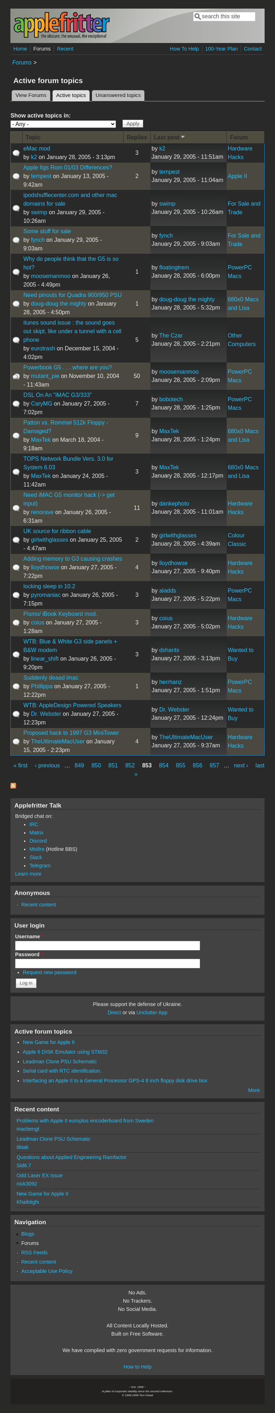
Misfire (36, 849)
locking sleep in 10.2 (49, 586)
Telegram (39, 865)
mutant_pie (45, 376)
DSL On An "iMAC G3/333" (57, 395)
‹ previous (47, 765)
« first (21, 765)
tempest (41, 176)
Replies (137, 137)
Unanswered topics (118, 95)
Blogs (27, 1234)
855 (180, 765)
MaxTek (41, 440)
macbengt (27, 1129)
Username (29, 936)
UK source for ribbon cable (57, 531)
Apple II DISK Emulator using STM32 (65, 1052)
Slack (35, 857)
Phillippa (42, 686)
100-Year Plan (221, 49)
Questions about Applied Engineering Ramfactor (71, 1157)
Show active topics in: (40, 115)
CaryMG (42, 404)
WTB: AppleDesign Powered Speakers (72, 705)
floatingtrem (174, 267)
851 (113, 765)
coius (37, 622)
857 (214, 765)
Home (20, 49)
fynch (38, 240)
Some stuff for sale (47, 231)
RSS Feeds (34, 1252)
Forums (42, 49)
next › (241, 765)
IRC (33, 824)
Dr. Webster (46, 714)
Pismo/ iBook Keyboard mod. (60, 614)
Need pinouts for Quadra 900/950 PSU (72, 295)
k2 (34, 157)
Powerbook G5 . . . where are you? (67, 367)
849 (79, 765)
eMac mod (36, 148)
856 (197, 765)
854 (164, 765)
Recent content (38, 904)
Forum (239, 137)
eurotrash (43, 348)
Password (29, 954)
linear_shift (45, 659)
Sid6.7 (23, 1165)
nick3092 (26, 1184)
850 (96, 765)
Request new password (50, 972)
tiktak (22, 1147)
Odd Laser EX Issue (39, 1175)
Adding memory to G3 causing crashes (72, 559)
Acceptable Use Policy (46, 1271)
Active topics (73, 94)
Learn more (28, 874)
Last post (170, 137)
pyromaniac (46, 595)
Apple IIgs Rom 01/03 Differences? (67, 167)
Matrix (36, 832)
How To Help (184, 49)
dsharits (169, 650)
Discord (38, 841)
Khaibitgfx (27, 1202)
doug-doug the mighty (59, 304)
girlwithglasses (49, 540)
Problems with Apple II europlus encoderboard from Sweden (85, 1121)
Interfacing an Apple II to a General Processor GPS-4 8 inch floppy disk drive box (115, 1080)
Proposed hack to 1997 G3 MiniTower (71, 733)
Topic (33, 137)
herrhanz (170, 682)
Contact (253, 49)
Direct (114, 1012)
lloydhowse (45, 567)
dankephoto (174, 503)
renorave (42, 512)
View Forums (30, 95)
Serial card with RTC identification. (62, 1071)
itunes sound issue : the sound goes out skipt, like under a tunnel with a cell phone (72, 331)
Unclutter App (151, 1012)
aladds (167, 591)
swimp (39, 212)
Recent (65, 49)
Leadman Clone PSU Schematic (60, 1061)
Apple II (237, 176)
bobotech (171, 399)
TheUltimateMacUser (58, 741)
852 (130, 765)
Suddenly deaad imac (50, 678)
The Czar (171, 335)
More (254, 1090)
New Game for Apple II (49, 1042)
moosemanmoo (51, 276)
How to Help (137, 1367)
